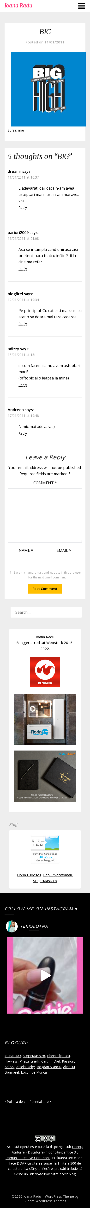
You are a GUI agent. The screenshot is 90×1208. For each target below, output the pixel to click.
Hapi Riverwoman (57, 874)
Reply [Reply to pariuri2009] (22, 268)
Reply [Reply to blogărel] (22, 323)
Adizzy (9, 1066)
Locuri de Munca (34, 1072)
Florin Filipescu (29, 874)
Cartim (46, 1061)
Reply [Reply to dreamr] (22, 207)
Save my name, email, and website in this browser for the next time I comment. (47, 575)
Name (26, 550)
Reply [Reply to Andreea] (22, 433)
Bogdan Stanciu (49, 1066)
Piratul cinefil (29, 1061)
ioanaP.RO (13, 1055)
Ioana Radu (18, 5)
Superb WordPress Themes (45, 1201)
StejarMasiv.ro (45, 880)
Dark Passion (64, 1061)
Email (64, 550)
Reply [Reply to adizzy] (22, 385)
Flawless (11, 1061)
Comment (45, 483)
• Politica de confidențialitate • (28, 1101)
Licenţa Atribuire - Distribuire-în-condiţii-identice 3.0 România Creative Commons (44, 1152)
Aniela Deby (25, 1066)
